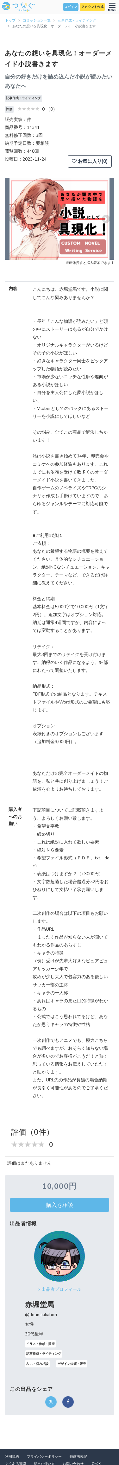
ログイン (70, 7)
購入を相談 (59, 1205)
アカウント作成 (92, 7)
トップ (10, 20)
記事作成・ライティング (77, 20)
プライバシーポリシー (44, 1456)
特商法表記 (78, 1456)
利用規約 (12, 1456)
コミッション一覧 (37, 20)
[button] (13, 219)
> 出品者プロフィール (59, 1289)
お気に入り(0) (90, 161)
